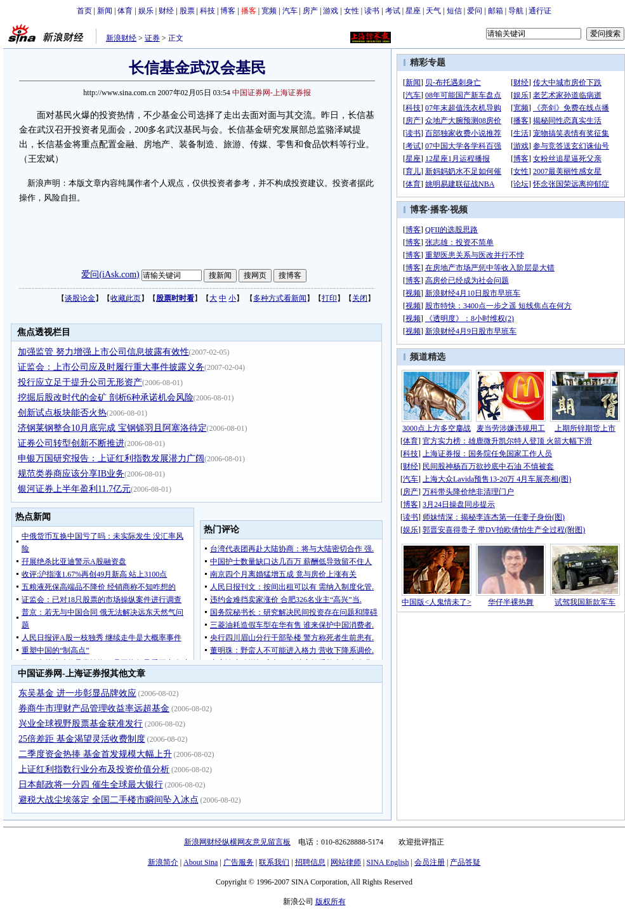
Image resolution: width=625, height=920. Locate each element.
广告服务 (238, 862)
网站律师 (346, 862)
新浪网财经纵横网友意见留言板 (237, 842)
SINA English (387, 862)
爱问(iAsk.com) (110, 274)
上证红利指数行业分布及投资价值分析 (93, 769)
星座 (413, 10)
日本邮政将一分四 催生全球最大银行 (90, 784)
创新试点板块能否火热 (62, 412)
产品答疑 (465, 862)
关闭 (359, 298)
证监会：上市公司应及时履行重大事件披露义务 (111, 367)
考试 (392, 10)
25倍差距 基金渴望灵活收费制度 (81, 739)
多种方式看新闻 (279, 298)
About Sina (200, 862)
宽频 (269, 10)
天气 (433, 10)
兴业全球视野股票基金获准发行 (80, 723)
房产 (310, 10)
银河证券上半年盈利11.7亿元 (74, 489)
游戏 (330, 10)
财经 (166, 10)
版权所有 (330, 901)
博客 (227, 10)
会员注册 (429, 862)
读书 (371, 10)
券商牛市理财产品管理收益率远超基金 (93, 708)
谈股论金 (80, 298)
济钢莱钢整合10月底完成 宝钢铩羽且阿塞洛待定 (112, 428)
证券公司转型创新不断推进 (71, 443)
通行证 (540, 10)
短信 (454, 10)
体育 (125, 10)
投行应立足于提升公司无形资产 (80, 382)
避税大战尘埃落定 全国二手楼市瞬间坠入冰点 (108, 800)
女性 (351, 10)
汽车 (290, 10)
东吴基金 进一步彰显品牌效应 (77, 693)
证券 (152, 38)
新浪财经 (121, 38)
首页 (84, 10)
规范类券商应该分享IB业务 (71, 473)
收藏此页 (125, 298)
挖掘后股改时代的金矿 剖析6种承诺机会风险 (106, 397)
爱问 (474, 10)
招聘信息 (310, 862)
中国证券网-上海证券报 (271, 92)
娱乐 (146, 10)
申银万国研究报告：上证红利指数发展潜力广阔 (111, 458)
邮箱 (495, 10)
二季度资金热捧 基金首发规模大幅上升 (95, 754)
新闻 (104, 10)
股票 (187, 10)
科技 (207, 10)
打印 (329, 298)
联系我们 (274, 862)
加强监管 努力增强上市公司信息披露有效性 (103, 352)
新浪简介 (163, 862)
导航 (515, 10)
